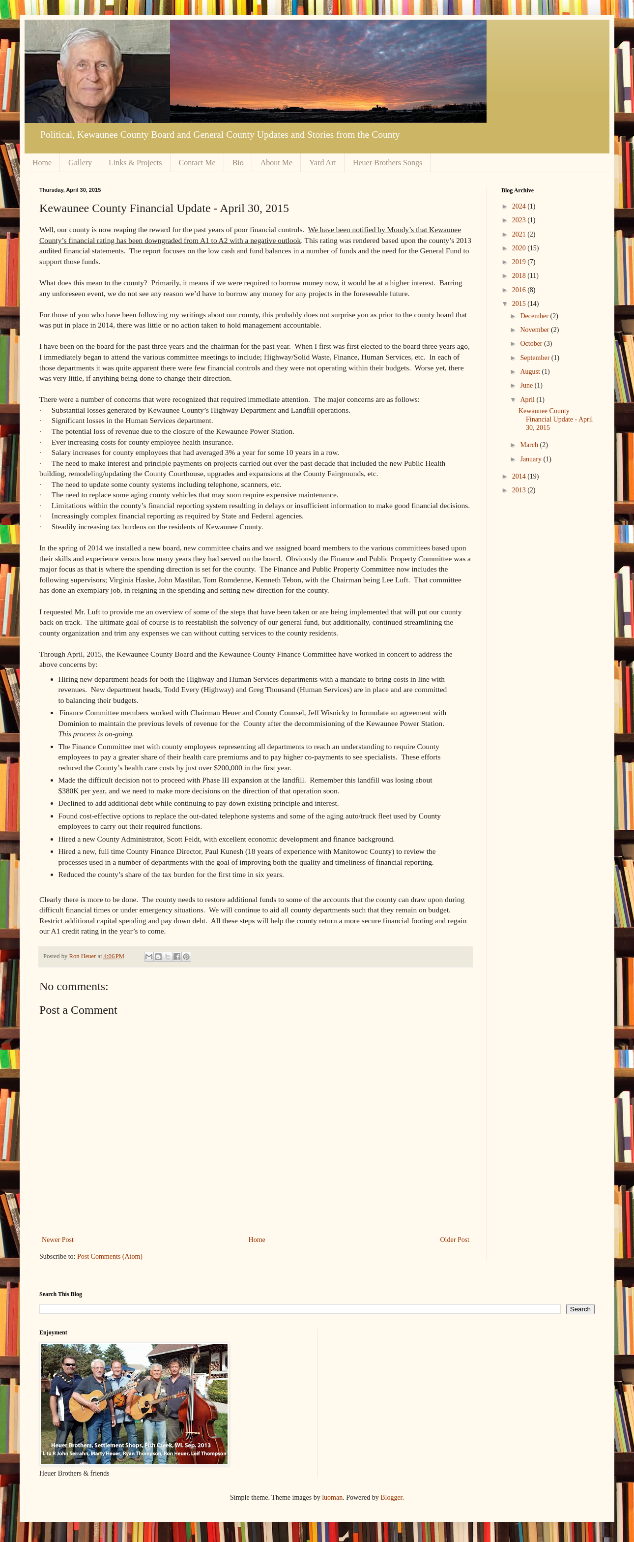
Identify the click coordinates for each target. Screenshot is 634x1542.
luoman (332, 1497)
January (531, 459)
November (535, 329)
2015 (520, 303)
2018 (520, 275)
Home (42, 162)
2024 (520, 206)
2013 (520, 490)
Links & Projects (135, 162)
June (527, 385)
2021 (520, 234)
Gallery (80, 162)
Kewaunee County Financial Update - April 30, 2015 (556, 419)
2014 (520, 476)
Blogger (391, 1497)
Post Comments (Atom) (110, 1256)
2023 (520, 220)
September (535, 358)
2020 (520, 248)
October (532, 343)
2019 (520, 262)
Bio (238, 162)
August (531, 371)
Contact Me (197, 162)
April (528, 399)
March (530, 445)
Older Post (455, 1239)
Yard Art (322, 162)
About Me (276, 162)
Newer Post (58, 1239)
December (535, 316)
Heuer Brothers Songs (387, 162)
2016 (520, 290)
